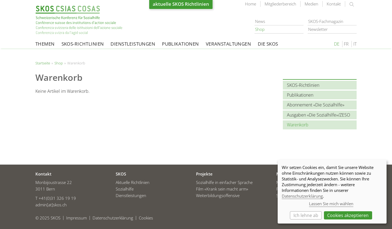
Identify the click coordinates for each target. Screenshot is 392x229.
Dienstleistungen (133, 44)
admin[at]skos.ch (51, 204)
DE (336, 44)
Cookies (146, 218)
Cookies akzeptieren (348, 215)
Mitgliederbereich (280, 4)
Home (250, 4)
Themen (45, 44)
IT (355, 44)
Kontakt (334, 4)
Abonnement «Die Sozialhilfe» (315, 105)
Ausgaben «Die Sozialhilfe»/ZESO (318, 115)
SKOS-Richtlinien (83, 44)
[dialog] (332, 192)
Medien (311, 4)
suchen (352, 4)
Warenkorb (297, 125)
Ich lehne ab (305, 215)
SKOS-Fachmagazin (325, 21)
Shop (260, 29)
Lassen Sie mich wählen (331, 203)
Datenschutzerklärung (113, 218)
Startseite (78, 20)
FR (346, 44)
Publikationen (180, 44)
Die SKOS (268, 44)
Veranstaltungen (228, 44)
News (260, 21)
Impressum (76, 218)
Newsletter (318, 29)
